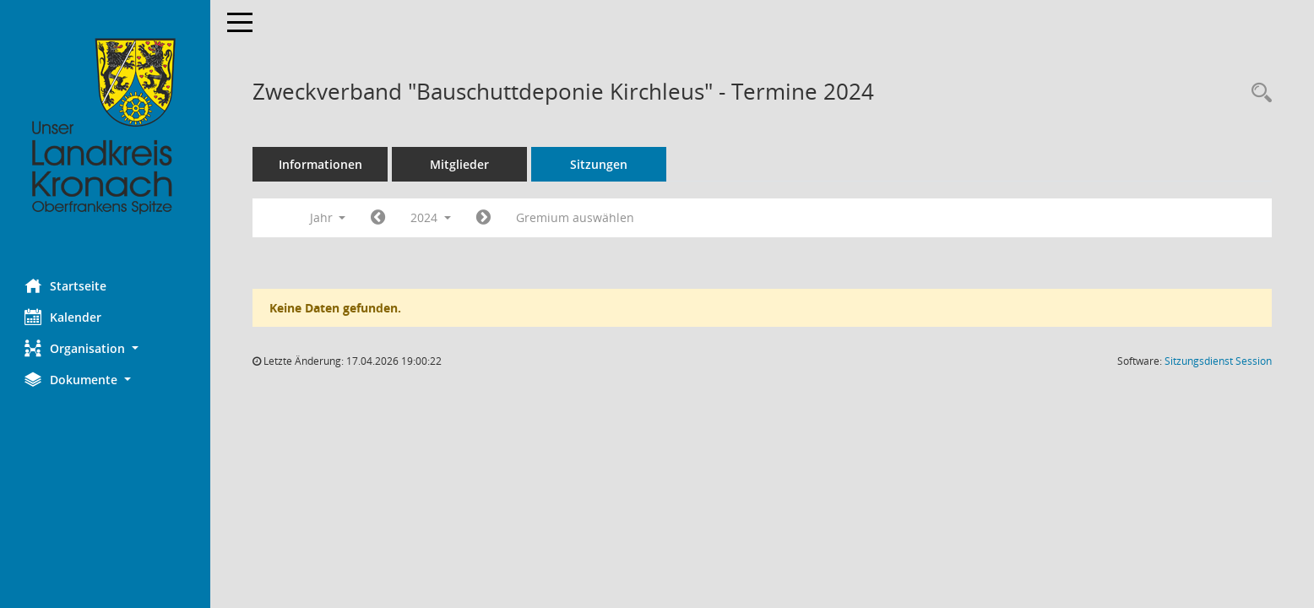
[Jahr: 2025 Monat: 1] (484, 218)
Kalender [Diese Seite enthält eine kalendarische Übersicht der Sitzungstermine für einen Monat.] (63, 316)
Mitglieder (460, 164)
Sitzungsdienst (1218, 361)
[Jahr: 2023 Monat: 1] (379, 218)
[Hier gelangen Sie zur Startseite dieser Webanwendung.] (105, 126)
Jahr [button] (328, 217)
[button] (105, 348)
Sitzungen (599, 164)
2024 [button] (431, 217)
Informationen (321, 164)
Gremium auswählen (576, 217)
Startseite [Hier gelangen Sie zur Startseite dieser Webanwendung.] (66, 285)
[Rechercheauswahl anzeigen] (1257, 93)
